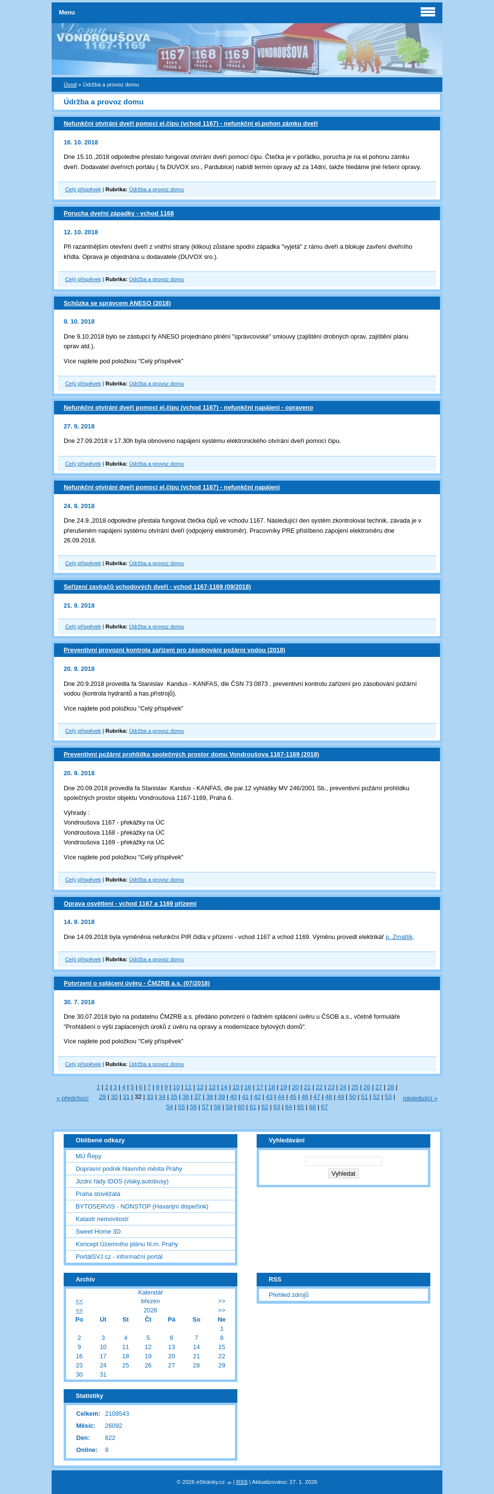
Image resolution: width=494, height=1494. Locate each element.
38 (209, 1096)
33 (150, 1096)
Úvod (70, 84)
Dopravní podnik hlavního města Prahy (129, 1168)
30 (114, 1096)
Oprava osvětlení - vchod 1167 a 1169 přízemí (130, 903)
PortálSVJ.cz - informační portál (119, 1256)
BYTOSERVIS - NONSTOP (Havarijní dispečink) (142, 1206)
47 (317, 1096)
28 (390, 1087)
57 (205, 1106)
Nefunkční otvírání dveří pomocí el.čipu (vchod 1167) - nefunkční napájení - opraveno (188, 407)
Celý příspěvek (83, 189)
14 (223, 1087)
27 (378, 1087)
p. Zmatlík (398, 936)
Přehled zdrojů (289, 1294)
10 (176, 1087)
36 (185, 1096)
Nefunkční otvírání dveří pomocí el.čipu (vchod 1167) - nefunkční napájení (172, 487)
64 (288, 1106)
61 (252, 1106)
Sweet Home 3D (98, 1231)
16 (247, 1087)
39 (221, 1096)
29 (102, 1096)
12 (200, 1087)
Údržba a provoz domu (156, 189)
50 (352, 1096)
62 (264, 1106)
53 (388, 1096)
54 (169, 1106)
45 (292, 1096)
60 (241, 1106)
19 (283, 1087)
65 (300, 1106)
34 (162, 1096)
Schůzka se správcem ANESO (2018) (117, 303)
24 (343, 1087)
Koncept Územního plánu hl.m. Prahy (127, 1244)
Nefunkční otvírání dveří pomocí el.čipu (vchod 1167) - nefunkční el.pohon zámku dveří (191, 123)
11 (188, 1087)
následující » (420, 1098)
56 (193, 1106)
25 (355, 1087)
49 (340, 1096)
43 (269, 1096)
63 (277, 1106)
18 (271, 1087)
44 (281, 1096)
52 (376, 1096)
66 (312, 1106)
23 (331, 1087)
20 (295, 1087)
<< (79, 1301)
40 (233, 1096)
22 (319, 1087)
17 (259, 1087)
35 (173, 1096)
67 (324, 1106)
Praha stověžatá (98, 1193)
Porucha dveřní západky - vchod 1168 (119, 213)
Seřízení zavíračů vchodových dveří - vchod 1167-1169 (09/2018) (157, 586)
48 (328, 1096)
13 (211, 1087)
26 (366, 1087)
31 (126, 1096)
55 (181, 1106)
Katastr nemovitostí (102, 1219)
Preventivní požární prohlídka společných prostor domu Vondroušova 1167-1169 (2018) (191, 754)
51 (364, 1096)
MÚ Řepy (88, 1156)
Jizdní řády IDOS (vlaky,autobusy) (122, 1181)
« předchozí (72, 1098)
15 (236, 1087)
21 (307, 1087)
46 (305, 1096)
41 (245, 1096)
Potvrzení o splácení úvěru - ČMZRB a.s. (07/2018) (137, 983)
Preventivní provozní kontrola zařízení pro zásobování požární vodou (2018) (174, 650)
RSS (242, 1482)
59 (229, 1106)
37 (197, 1096)
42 (257, 1096)
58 (217, 1106)
